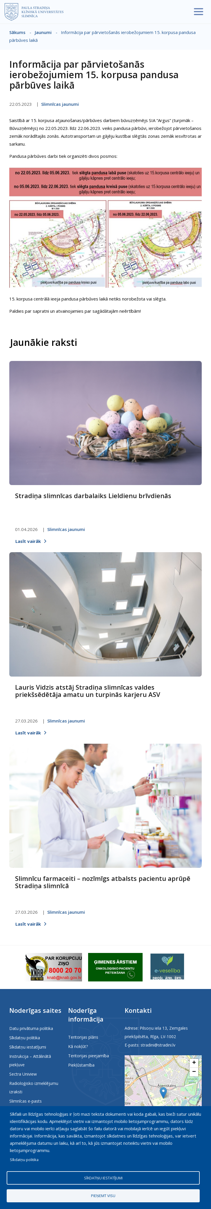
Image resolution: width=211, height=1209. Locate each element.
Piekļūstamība (81, 1065)
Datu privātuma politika (31, 1028)
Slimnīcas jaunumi (60, 104)
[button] (163, 1093)
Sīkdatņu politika (24, 1037)
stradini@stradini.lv (158, 1045)
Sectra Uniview (23, 1074)
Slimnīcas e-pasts (25, 1101)
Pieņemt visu (103, 1195)
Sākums (17, 32)
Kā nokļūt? (78, 1046)
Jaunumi (43, 32)
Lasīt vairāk (28, 541)
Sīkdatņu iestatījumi (27, 1047)
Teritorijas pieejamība (88, 1055)
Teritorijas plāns (83, 1037)
